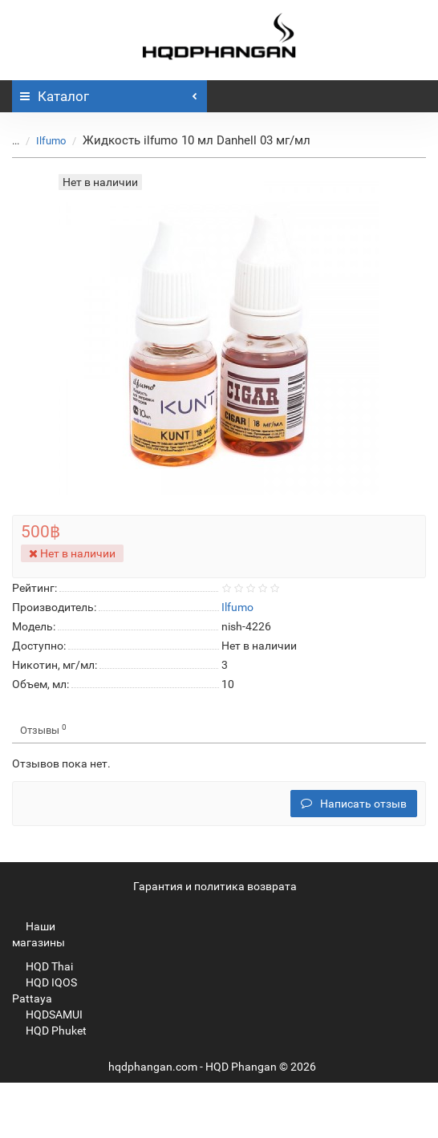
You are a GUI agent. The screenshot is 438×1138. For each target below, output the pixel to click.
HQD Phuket (49, 1030)
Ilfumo (51, 141)
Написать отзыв (354, 803)
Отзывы (43, 729)
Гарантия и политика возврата (215, 886)
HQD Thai (42, 966)
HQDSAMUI (47, 1014)
